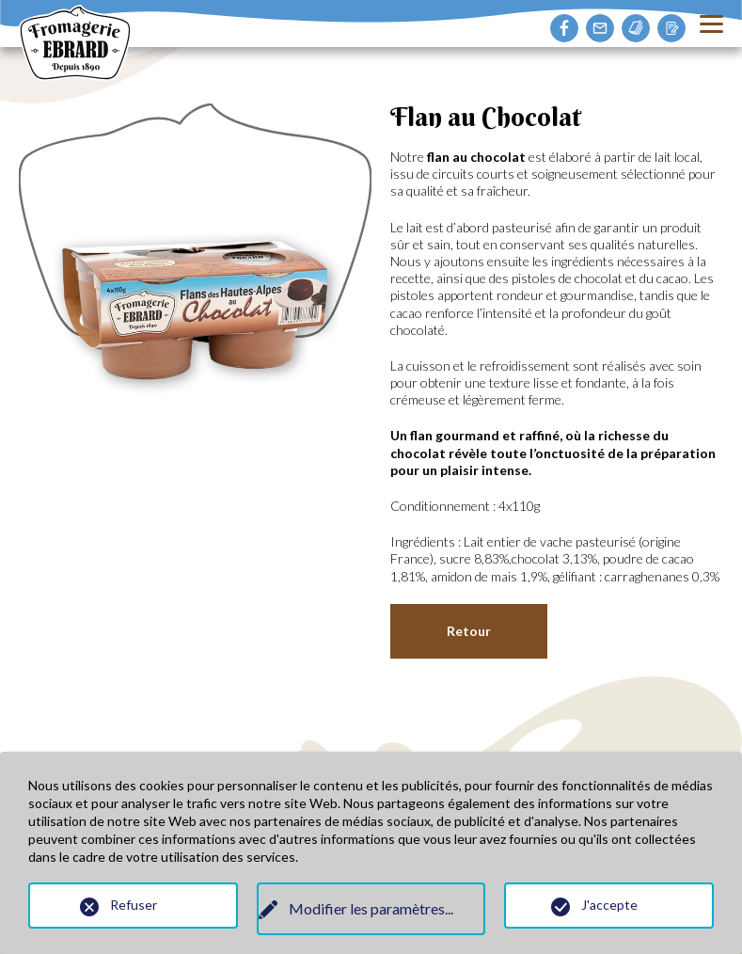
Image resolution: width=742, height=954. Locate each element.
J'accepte (609, 905)
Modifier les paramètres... (371, 909)
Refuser (133, 905)
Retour (469, 631)
